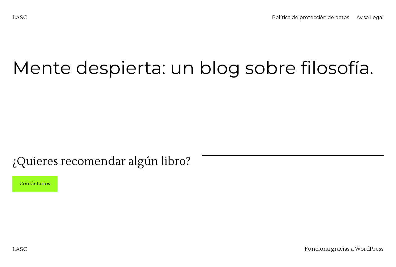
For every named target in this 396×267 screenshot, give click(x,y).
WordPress (369, 248)
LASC (19, 17)
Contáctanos (34, 183)
